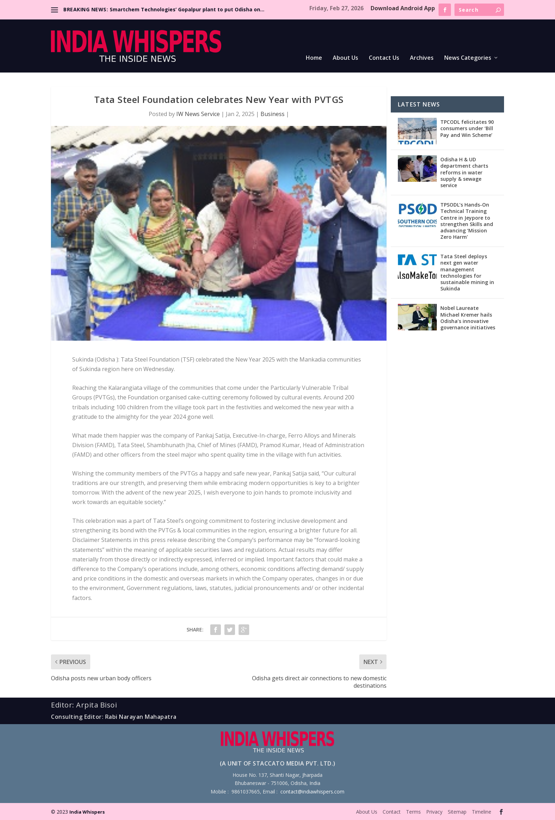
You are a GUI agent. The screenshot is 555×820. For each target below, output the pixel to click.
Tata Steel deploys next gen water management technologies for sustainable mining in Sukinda (467, 272)
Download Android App (403, 8)
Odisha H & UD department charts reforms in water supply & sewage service (464, 172)
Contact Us (384, 58)
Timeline (481, 811)
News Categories (467, 58)
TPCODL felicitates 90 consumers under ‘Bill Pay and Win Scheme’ (467, 128)
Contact (392, 811)
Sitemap (457, 811)
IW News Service (198, 114)
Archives (422, 58)
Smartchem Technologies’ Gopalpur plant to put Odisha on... (187, 9)
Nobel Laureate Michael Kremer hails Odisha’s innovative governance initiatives (467, 318)
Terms (413, 811)
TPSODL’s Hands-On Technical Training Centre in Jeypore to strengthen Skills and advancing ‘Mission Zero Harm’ (466, 220)
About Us (345, 58)
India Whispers (87, 812)
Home (314, 58)
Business (273, 114)
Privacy (434, 811)
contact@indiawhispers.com (312, 791)
